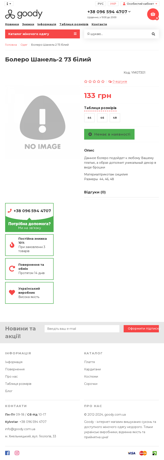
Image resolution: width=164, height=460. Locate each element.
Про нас (11, 376)
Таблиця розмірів (73, 24)
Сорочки (90, 384)
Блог (8, 391)
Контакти (99, 24)
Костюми (91, 376)
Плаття (89, 362)
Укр (113, 3)
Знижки (28, 24)
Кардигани (92, 369)
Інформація (46, 24)
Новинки (12, 24)
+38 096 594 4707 (32, 210)
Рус (101, 3)
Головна (11, 44)
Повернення (15, 369)
